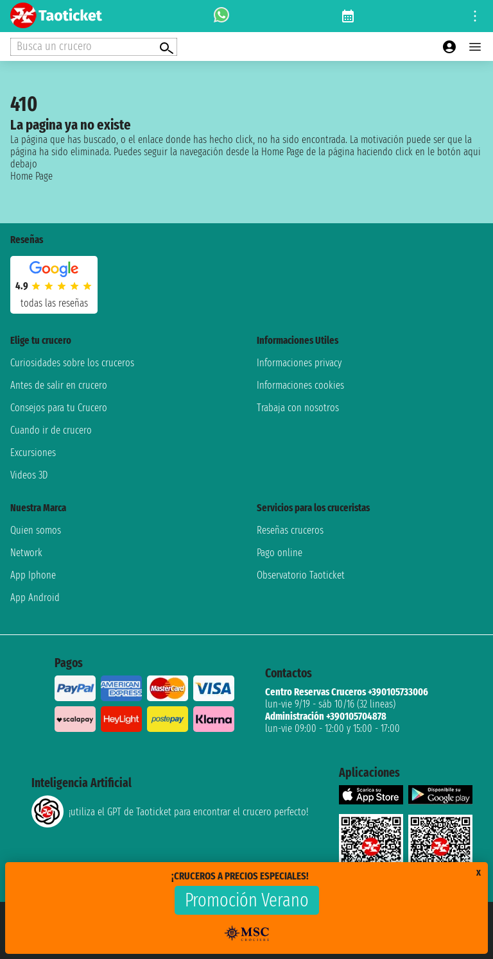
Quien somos (35, 530)
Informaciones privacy (299, 363)
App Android (35, 597)
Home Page (31, 176)
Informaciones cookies (300, 385)
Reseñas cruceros (290, 530)
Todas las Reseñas (54, 303)
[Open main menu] (475, 47)
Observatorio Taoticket (301, 575)
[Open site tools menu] (475, 16)
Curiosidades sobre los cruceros (72, 363)
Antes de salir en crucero (58, 385)
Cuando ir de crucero (51, 430)
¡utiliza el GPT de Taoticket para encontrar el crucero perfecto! (169, 811)
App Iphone (33, 575)
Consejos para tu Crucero (58, 408)
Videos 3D (29, 475)
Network (26, 553)
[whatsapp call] (221, 16)
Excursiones (33, 452)
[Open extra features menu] (93, 47)
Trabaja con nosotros (298, 408)
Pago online (279, 553)
